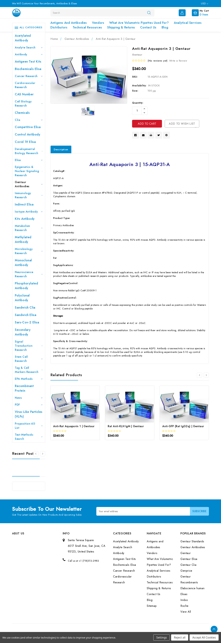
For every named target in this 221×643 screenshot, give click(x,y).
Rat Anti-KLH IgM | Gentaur (126, 426)
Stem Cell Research (28, 359)
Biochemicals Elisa (28, 69)
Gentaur (185, 553)
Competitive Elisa (28, 127)
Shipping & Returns (121, 27)
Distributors (58, 27)
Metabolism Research (28, 228)
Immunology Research (28, 195)
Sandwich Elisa (25, 315)
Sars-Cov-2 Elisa (27, 322)
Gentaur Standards (192, 541)
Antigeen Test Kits (28, 61)
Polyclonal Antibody (22, 297)
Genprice (186, 571)
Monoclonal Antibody (23, 262)
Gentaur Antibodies (28, 184)
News (28, 398)
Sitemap (152, 606)
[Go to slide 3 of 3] (35, 453)
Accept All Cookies (204, 637)
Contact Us (148, 27)
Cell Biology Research (28, 103)
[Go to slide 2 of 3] (42, 453)
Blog (165, 27)
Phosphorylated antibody (26, 285)
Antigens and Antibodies (68, 23)
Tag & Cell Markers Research (28, 370)
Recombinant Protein (24, 388)
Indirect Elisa (24, 204)
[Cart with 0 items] (197, 12)
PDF (28, 405)
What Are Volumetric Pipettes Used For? (139, 23)
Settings (161, 637)
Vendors (98, 23)
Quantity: (137, 103)
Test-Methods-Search (28, 437)
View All (185, 612)
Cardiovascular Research (28, 85)
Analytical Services (187, 23)
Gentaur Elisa (188, 559)
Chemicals (22, 112)
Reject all (179, 637)
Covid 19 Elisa (25, 142)
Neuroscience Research (28, 274)
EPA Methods (28, 379)
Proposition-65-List (28, 426)
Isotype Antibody (28, 212)
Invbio (184, 600)
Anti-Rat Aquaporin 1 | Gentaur (73, 426)
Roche (184, 606)
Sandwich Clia (25, 307)
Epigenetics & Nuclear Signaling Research (28, 171)
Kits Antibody (25, 219)
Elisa (28, 160)
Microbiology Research (28, 251)
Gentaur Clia (188, 565)
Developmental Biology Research (28, 151)
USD (204, 3)
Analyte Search (28, 47)
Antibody (28, 54)
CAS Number (24, 94)
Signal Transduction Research (28, 346)
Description (61, 149)
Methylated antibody (23, 239)
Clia (28, 120)
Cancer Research (28, 76)
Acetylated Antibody (23, 38)
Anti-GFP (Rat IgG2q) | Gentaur (183, 426)
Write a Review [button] (178, 61)
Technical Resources (87, 27)
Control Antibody (27, 134)
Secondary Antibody (23, 332)
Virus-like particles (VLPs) (28, 414)
